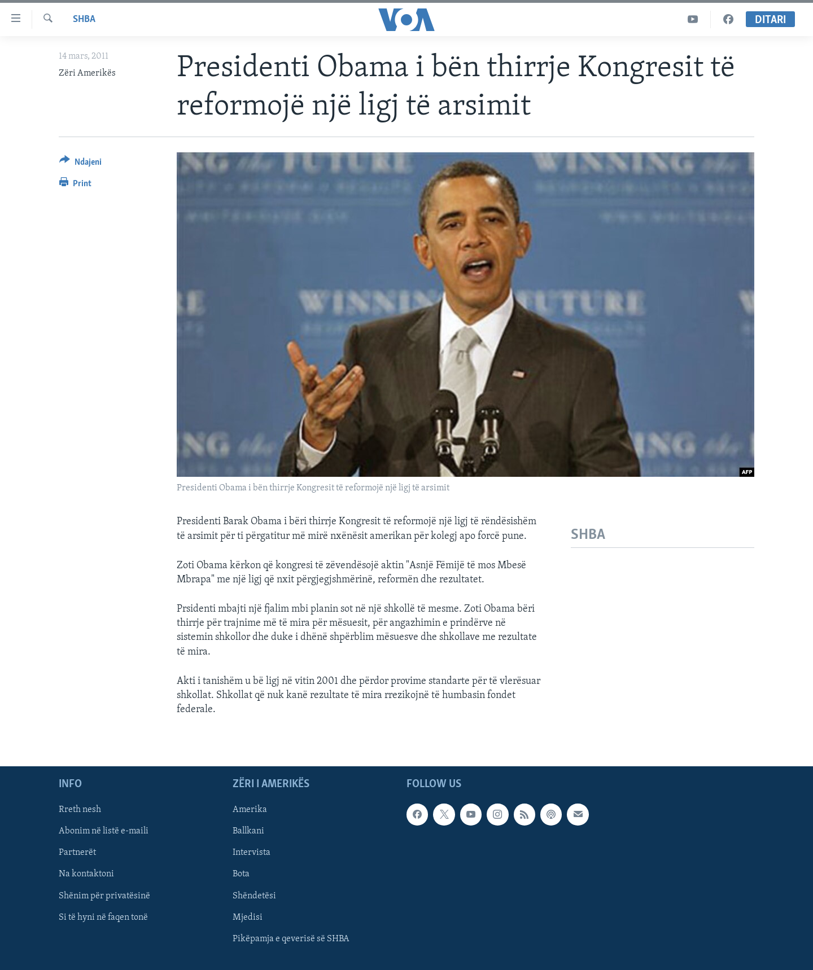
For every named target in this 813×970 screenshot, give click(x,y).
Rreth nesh (80, 810)
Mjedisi (248, 917)
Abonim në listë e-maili (103, 831)
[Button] (80, 163)
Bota (241, 874)
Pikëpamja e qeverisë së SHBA (291, 938)
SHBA (84, 19)
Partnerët (77, 853)
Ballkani (248, 831)
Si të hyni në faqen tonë (103, 917)
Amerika (250, 810)
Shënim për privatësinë (104, 896)
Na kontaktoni (86, 874)
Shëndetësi (254, 896)
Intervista (251, 853)
